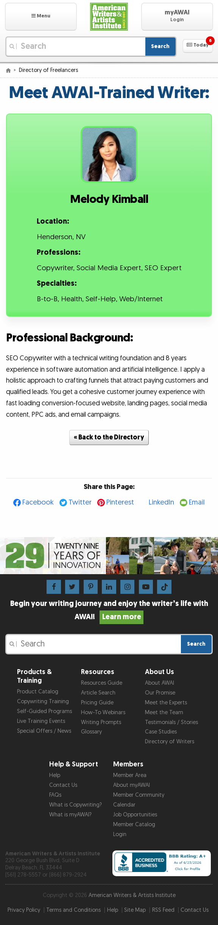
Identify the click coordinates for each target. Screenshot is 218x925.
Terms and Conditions (73, 910)
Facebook (38, 502)
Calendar (124, 804)
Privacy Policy (24, 910)
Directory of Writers (169, 741)
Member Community (138, 795)
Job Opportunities (135, 814)
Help (54, 775)
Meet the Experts (166, 702)
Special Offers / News (44, 731)
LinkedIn (161, 502)
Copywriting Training (43, 701)
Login (119, 834)
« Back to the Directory (109, 437)
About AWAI (159, 683)
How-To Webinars (103, 712)
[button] (41, 17)
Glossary (91, 731)
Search (160, 46)
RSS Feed (163, 910)
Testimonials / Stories (171, 722)
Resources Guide (101, 683)
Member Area (129, 775)
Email (197, 502)
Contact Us (63, 785)
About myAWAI (131, 785)
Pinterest (120, 502)
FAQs (55, 795)
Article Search (98, 692)
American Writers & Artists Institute (132, 895)
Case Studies (161, 731)
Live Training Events (41, 721)
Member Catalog (134, 824)
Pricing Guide (97, 702)
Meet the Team (164, 712)
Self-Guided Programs (44, 711)
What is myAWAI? (70, 814)
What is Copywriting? (75, 804)
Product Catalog (37, 691)
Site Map (135, 910)
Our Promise (160, 692)
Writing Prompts (101, 722)
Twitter (80, 502)
